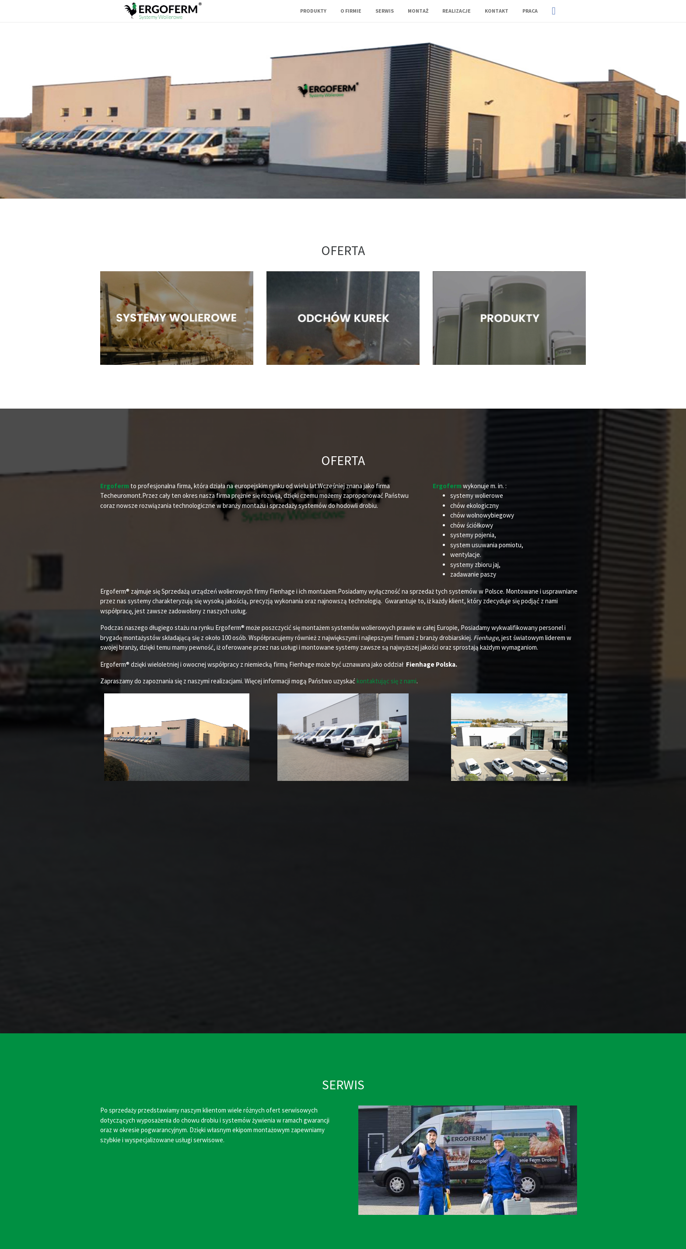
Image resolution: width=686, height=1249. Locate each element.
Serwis (384, 10)
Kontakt (496, 10)
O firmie (350, 10)
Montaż (418, 10)
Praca (530, 10)
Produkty (313, 10)
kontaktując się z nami (386, 681)
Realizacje (456, 10)
